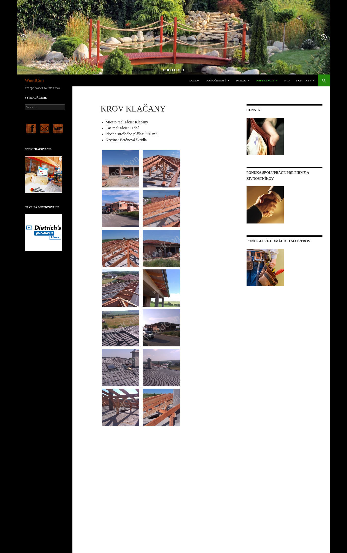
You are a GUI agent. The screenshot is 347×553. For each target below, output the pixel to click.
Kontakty (303, 80)
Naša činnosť (216, 80)
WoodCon (34, 80)
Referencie (265, 80)
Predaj (241, 80)
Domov (194, 80)
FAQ (286, 80)
